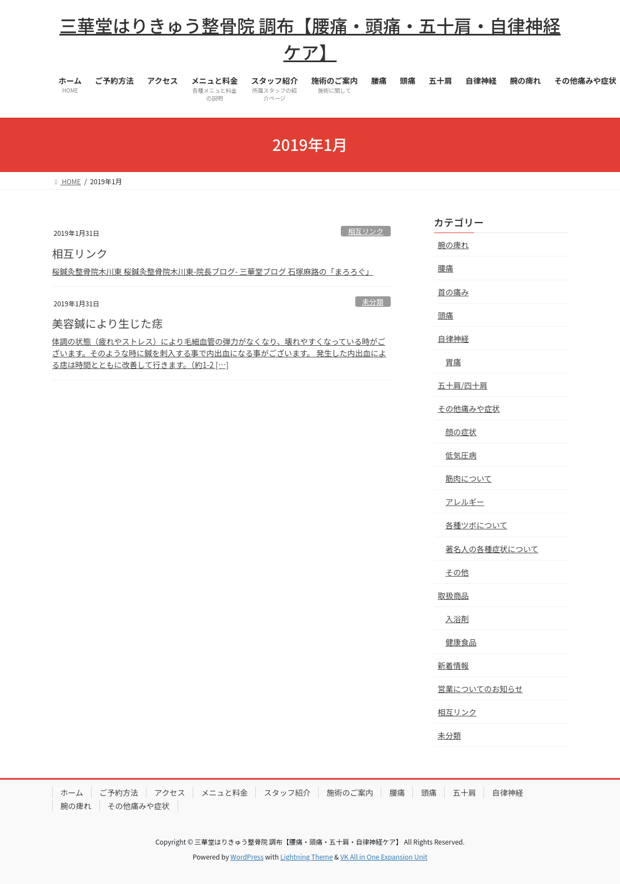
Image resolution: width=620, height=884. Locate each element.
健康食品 (461, 642)
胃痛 (453, 361)
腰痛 (445, 268)
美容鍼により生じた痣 (107, 323)
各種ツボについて (477, 525)
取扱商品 (453, 595)
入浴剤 (457, 618)
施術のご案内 (349, 792)
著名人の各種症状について (492, 548)
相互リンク (366, 231)
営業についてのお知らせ (480, 688)
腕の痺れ (453, 244)
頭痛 (445, 315)
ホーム (72, 792)
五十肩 (464, 792)
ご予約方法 (118, 792)
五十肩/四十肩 (463, 385)
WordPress (247, 856)
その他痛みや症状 (469, 408)
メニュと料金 (224, 792)
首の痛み (453, 291)
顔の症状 (461, 431)
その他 (457, 572)
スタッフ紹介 (287, 792)
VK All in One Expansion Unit (383, 856)
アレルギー (465, 501)
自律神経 (453, 338)
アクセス (169, 792)
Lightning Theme (306, 856)
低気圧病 (461, 455)
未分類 (372, 301)
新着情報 (453, 665)
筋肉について (469, 478)
